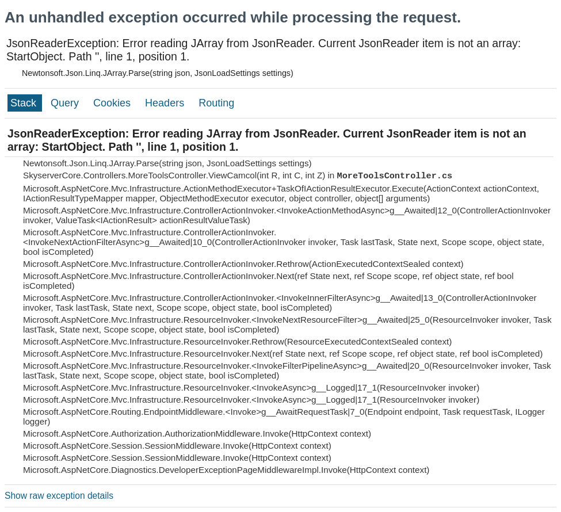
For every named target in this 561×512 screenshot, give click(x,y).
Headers (166, 103)
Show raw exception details (59, 495)
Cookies (113, 103)
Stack (24, 103)
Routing (216, 103)
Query (66, 103)
